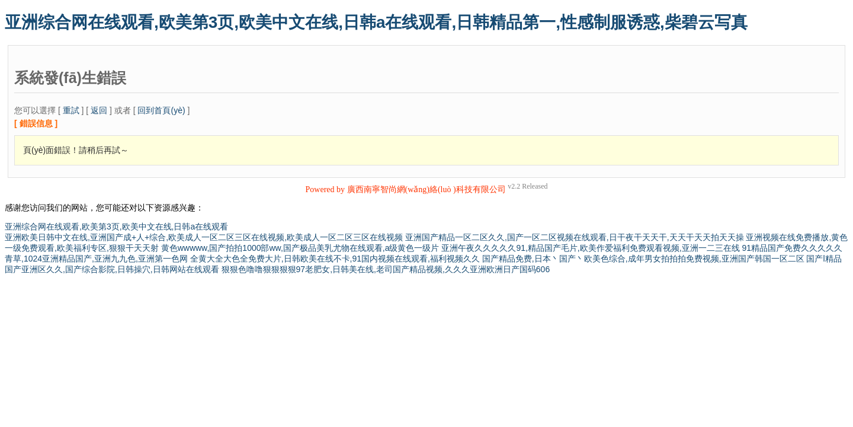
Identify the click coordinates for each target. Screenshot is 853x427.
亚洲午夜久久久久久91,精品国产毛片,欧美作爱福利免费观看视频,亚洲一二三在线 (590, 248)
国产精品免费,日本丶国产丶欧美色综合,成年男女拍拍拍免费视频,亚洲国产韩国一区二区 (643, 258)
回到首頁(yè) (161, 110)
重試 (71, 110)
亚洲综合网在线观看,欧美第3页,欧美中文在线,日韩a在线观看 (116, 226)
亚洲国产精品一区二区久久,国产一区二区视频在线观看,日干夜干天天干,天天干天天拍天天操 (574, 237)
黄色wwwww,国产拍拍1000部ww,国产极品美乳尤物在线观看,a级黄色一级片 (300, 248)
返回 (99, 110)
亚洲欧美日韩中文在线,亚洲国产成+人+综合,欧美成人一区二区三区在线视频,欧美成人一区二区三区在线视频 (204, 237)
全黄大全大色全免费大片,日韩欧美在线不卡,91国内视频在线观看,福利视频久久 (335, 258)
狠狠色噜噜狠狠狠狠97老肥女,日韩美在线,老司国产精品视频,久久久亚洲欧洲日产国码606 (386, 269)
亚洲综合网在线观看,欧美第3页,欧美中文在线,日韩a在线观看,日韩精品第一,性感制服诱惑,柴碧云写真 (376, 22)
